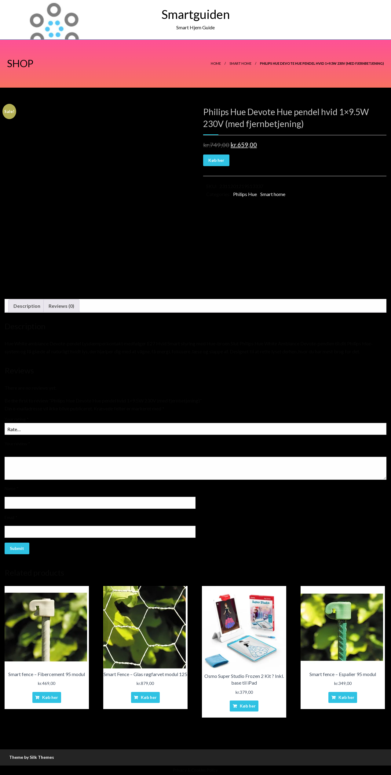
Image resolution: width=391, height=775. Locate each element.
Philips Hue (245, 194)
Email (11, 517)
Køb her (216, 160)
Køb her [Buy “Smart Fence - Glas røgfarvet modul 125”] (149, 697)
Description (26, 306)
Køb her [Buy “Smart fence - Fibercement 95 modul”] (50, 697)
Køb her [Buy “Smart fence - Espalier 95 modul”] (346, 697)
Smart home (240, 63)
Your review (17, 443)
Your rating (17, 419)
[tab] (27, 306)
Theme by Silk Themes (31, 757)
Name (12, 488)
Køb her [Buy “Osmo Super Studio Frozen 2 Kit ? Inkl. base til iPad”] (248, 705)
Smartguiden (196, 14)
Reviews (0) (61, 306)
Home (216, 63)
